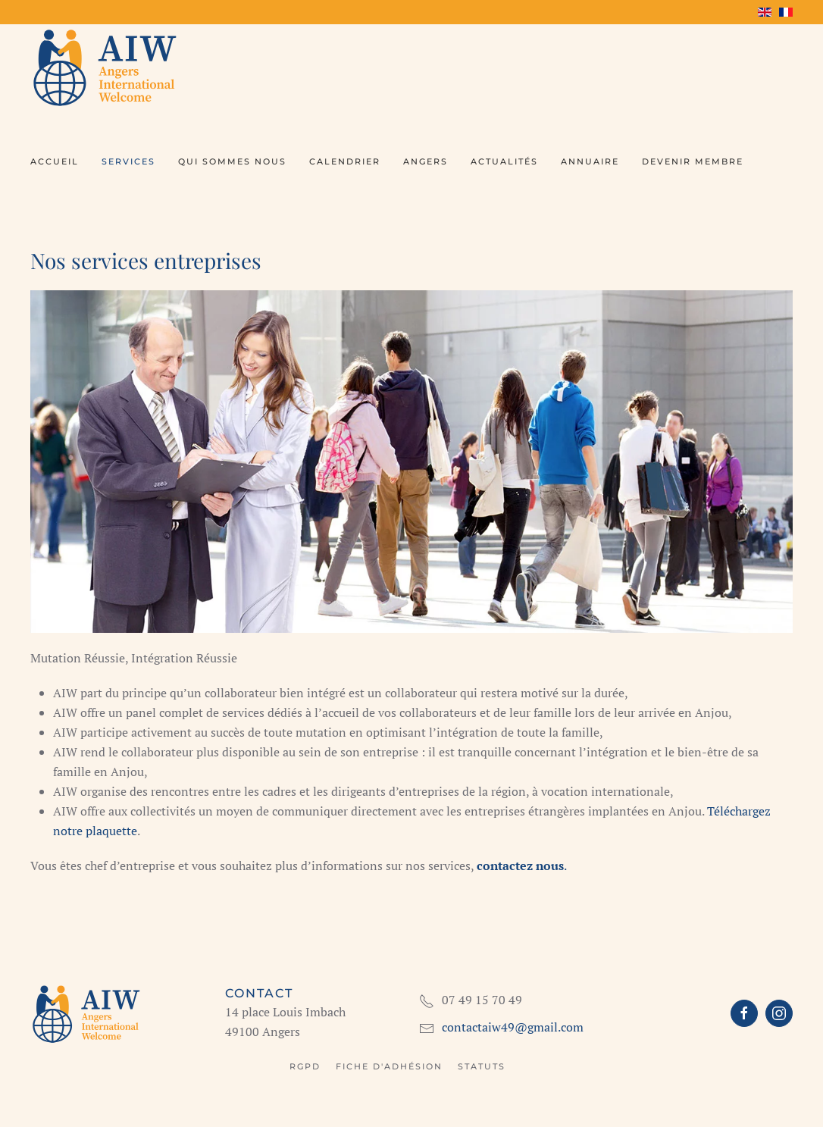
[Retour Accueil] (106, 66)
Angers (425, 161)
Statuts (481, 1066)
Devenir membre (692, 161)
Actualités (504, 161)
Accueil (54, 161)
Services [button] (128, 161)
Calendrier (344, 161)
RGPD (305, 1066)
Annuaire (590, 161)
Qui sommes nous (232, 161)
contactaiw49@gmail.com (513, 1027)
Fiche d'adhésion (389, 1066)
